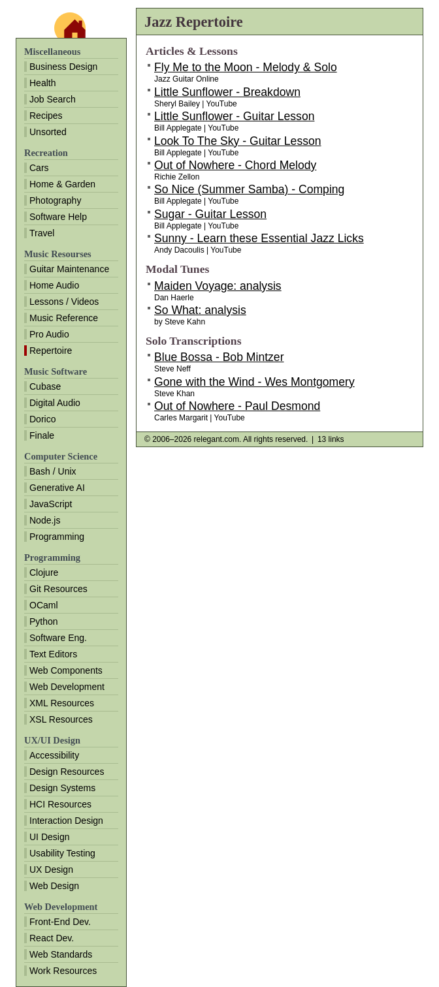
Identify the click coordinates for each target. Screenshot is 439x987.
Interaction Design (66, 820)
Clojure (43, 572)
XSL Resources (61, 719)
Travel (41, 233)
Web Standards (60, 954)
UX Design (51, 869)
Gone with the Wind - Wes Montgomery (254, 381)
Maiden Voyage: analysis (218, 285)
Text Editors (53, 654)
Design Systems (62, 788)
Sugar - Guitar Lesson (210, 214)
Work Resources (63, 970)
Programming (56, 536)
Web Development (67, 687)
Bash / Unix (52, 471)
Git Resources (58, 589)
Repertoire (50, 350)
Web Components (66, 670)
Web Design (54, 886)
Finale (41, 435)
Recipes (46, 115)
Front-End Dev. (60, 921)
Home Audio (54, 285)
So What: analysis (200, 310)
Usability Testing (62, 853)
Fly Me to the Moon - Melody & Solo (245, 67)
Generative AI (57, 487)
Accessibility (54, 755)
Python (43, 621)
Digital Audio (54, 403)
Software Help (58, 217)
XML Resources (61, 703)
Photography (55, 200)
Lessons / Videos (64, 301)
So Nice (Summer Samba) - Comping (249, 189)
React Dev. (51, 938)
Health (42, 83)
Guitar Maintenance (69, 269)
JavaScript (50, 504)
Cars (39, 168)
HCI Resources (60, 804)
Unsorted (48, 132)
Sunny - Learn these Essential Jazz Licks (259, 238)
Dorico (42, 419)
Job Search (52, 99)
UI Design (49, 837)
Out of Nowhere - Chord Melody (235, 165)
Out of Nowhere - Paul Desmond (237, 406)
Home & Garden (62, 184)
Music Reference (63, 318)
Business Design (63, 66)
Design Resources (66, 771)
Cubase (45, 386)
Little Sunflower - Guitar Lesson (234, 116)
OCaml (43, 605)
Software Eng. (58, 638)
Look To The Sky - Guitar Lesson (237, 141)
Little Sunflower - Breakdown (227, 92)
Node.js (44, 520)
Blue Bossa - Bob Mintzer (219, 357)
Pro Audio (49, 334)
